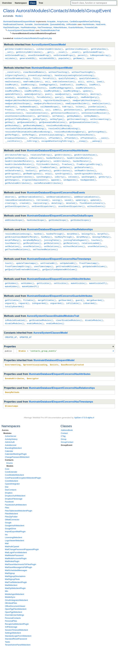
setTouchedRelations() (45, 242)
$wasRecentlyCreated (72, 355)
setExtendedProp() (15, 55)
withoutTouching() (59, 71)
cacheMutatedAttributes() (48, 177)
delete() (9, 95)
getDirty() (105, 171)
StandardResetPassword (16, 629)
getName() (78, 57)
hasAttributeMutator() (79, 153)
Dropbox (8, 483)
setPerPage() (29, 131)
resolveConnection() (37, 110)
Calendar (9, 441)
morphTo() (103, 227)
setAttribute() (61, 156)
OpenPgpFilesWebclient (15, 599)
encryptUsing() (13, 162)
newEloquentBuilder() (77, 101)
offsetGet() (55, 134)
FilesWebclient (11, 504)
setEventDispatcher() (44, 200)
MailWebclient (11, 575)
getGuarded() (66, 292)
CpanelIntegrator (12, 474)
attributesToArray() (16, 150)
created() (25, 197)
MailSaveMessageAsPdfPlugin (18, 557)
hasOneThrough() (55, 227)
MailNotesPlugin (12, 551)
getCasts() (45, 165)
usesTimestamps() (43, 258)
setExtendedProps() (64, 55)
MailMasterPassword (14, 545)
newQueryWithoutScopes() (86, 98)
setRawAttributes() (85, 165)
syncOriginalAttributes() (19, 171)
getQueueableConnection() (83, 119)
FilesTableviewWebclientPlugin (18, 501)
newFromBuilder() (32, 80)
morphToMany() (12, 233)
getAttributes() (63, 165)
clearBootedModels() (34, 71)
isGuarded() (89, 295)
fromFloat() (31, 162)
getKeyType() (40, 116)
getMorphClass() (32, 236)
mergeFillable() (47, 292)
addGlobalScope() (14, 213)
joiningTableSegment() (75, 233)
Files (7, 498)
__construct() (12, 71)
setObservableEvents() (58, 191)
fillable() (29, 292)
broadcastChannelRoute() (80, 131)
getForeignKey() (97, 128)
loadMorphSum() (52, 89)
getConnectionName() (96, 107)
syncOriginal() (63, 168)
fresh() (9, 107)
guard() (80, 292)
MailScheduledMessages (16, 560)
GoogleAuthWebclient (14, 516)
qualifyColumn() (68, 77)
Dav (6, 477)
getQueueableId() (26, 119)
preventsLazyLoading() (51, 131)
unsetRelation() (32, 239)
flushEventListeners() (92, 197)
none (4, 644)
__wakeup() (96, 137)
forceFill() (49, 77)
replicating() (41, 197)
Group (63, 429)
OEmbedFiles (11, 593)
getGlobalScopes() (81, 213)
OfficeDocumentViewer (15, 596)
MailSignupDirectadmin (15, 566)
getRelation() (71, 236)
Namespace (21, 3)
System (6, 641)
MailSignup (10, 563)
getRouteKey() (12, 122)
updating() (82, 194)
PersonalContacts (13, 608)
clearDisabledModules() (69, 311)
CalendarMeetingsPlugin (16, 444)
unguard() (10, 295)
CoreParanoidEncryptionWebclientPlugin (23, 468)
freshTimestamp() (88, 255)
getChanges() (12, 174)
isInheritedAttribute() (49, 49)
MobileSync (10, 587)
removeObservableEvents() (19, 194)
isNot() (57, 107)
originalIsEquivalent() (35, 174)
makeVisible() (78, 275)
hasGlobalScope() (36, 213)
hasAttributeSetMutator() (19, 159)
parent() (82, 55)
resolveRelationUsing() (18, 227)
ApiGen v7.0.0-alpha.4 (84, 408)
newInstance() (12, 80)
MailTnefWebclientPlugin (16, 572)
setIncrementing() (100, 116)
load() (100, 80)
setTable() (58, 113)
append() (56, 174)
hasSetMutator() (82, 156)
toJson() (80, 104)
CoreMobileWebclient (14, 465)
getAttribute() (63, 150)
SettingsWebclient (13, 623)
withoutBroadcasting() (17, 77)
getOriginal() (12, 168)
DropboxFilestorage (13, 489)
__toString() (31, 137)
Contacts (9, 450)
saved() (69, 194)
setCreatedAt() (48, 255)
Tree (41, 3)
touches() (96, 233)
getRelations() (52, 236)
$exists (54, 355)
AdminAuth (10, 432)
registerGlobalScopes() (57, 98)
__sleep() (82, 137)
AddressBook (67, 420)
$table (22, 341)
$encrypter (33, 369)
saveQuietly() (63, 92)
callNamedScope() (49, 104)
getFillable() (12, 292)
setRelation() (12, 239)
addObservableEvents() (86, 191)
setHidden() (27, 275)
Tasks (7, 632)
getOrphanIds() (99, 49)
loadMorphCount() (85, 86)
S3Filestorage (11, 617)
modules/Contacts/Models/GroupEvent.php (33, 38)
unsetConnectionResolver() (20, 113)
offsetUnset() (88, 134)
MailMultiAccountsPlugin (16, 548)
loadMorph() (11, 83)
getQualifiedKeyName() (17, 116)
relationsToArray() (41, 150)
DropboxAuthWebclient (15, 486)
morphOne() (73, 227)
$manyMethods (12, 382)
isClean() (73, 171)
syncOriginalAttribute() (88, 168)
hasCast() (31, 165)
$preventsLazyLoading (35, 355)
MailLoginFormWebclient (16, 543)
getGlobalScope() (58, 213)
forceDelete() (44, 95)
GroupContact (67, 432)
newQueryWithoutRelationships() (23, 98)
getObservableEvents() (31, 191)
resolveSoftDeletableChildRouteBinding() (28, 128)
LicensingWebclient (13, 528)
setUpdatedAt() (68, 255)
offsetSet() (71, 134)
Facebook (9, 492)
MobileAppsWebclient (14, 584)
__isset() (61, 51)
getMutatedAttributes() (18, 177)
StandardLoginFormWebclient (18, 626)
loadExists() (39, 86)
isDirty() (60, 171)
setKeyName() (91, 113)
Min (6, 581)
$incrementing (12, 355)
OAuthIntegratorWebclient (16, 590)
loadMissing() (28, 83)
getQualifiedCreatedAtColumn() (22, 261)
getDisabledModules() (41, 311)
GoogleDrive (10, 519)
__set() (9, 51)
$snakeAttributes (14, 369)
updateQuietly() (33, 92)
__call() (103, 134)
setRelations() (52, 239)
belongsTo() (88, 227)
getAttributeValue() (85, 150)
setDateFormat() (14, 165)
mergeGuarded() (95, 292)
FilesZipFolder (11, 507)
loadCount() (66, 83)
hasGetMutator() (55, 153)
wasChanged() (89, 171)
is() (47, 107)
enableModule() (35, 314)
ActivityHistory (11, 429)
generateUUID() (28, 57)
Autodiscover (10, 435)
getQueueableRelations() (53, 119)
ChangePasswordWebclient (17, 447)
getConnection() (73, 107)
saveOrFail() (80, 92)
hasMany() (46, 230)
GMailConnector (12, 510)
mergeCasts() (43, 156)
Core (7, 459)
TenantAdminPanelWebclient (17, 635)
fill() (36, 77)
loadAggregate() (48, 83)
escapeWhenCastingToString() (57, 137)
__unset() (75, 51)
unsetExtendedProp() (39, 55)
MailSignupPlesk (12, 569)
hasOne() (38, 227)
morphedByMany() (32, 233)
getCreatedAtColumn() (68, 258)
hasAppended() (88, 174)
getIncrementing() (77, 116)
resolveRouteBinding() (58, 122)
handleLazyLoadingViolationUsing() (74, 74)
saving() (57, 194)
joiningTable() (52, 233)
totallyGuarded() (14, 298)
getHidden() (11, 275)
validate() (11, 57)
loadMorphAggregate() (61, 86)
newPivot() (11, 104)
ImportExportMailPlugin (15, 522)
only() (48, 168)
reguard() (23, 295)
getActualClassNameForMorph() (21, 230)
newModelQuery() (90, 95)
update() (87, 89)
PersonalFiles (11, 611)
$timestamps (11, 396)
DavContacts (10, 480)
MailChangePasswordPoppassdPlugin (22, 539)
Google (8, 513)
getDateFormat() (83, 162)
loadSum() (10, 86)
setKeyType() (57, 116)
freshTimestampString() (18, 258)
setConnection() (14, 110)
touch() (9, 255)
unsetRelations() (97, 239)
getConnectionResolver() (65, 110)
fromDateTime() (48, 162)
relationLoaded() (91, 236)
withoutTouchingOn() (83, 71)
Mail (7, 533)
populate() (65, 57)
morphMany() (83, 230)
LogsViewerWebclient (14, 531)
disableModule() (94, 311)
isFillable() (73, 295)
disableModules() (14, 314)
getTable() (44, 113)
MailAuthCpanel (12, 537)
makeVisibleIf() (98, 275)
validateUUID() (47, 57)
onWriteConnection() (64, 80)
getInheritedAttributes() (19, 49)
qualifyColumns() (88, 77)
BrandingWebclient (13, 438)
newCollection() (101, 101)
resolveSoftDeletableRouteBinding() (25, 125)
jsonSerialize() (97, 104)
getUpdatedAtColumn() (94, 258)
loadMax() (81, 83)
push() (48, 92)
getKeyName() (74, 113)
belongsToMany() (101, 230)
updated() (95, 194)
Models (9, 456)
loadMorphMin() (32, 89)
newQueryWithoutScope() (18, 101)
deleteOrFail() (25, 95)
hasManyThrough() (64, 230)
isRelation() (36, 153)
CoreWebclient (11, 471)
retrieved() (43, 194)
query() (59, 95)
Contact (64, 423)
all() (81, 80)
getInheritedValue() (76, 49)
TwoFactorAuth (11, 638)
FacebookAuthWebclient (16, 495)
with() (90, 80)
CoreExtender (11, 462)
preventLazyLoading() (40, 74)
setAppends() (70, 174)
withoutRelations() (74, 239)
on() (47, 80)
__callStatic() (13, 137)
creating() (11, 197)
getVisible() (44, 275)
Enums (9, 453)
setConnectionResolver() (95, 110)
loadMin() (94, 83)
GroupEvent (66, 435)
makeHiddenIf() (30, 278)
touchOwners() (12, 236)
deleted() (71, 197)
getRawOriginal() (32, 168)
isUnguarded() (39, 295)
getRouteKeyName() (33, 122)
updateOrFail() (13, 92)
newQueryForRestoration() (48, 101)
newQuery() (72, 95)
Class (32, 3)
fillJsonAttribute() (47, 159)
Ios (6, 525)
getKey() (9, 119)
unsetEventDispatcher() (71, 200)
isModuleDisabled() (15, 311)
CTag (63, 426)
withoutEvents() (96, 200)
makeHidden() (12, 278)
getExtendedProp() (93, 51)
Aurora (5, 420)
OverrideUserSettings (14, 605)
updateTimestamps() (26, 255)
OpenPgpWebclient (13, 602)
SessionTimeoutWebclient (16, 620)
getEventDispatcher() (17, 200)
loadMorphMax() (13, 89)
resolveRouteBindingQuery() (70, 128)
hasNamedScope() (29, 104)
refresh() (21, 107)
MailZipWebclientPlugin (15, 578)
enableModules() (55, 314)
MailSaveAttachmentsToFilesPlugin (20, 554)
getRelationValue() (15, 153)
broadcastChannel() (15, 134)
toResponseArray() (100, 55)
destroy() (95, 92)
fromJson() (68, 159)
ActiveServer (10, 426)
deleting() (57, 197)
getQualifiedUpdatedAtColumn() (59, 261)
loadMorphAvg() (71, 89)
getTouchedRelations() (17, 242)
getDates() (66, 162)
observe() (10, 191)
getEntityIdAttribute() (29, 51)
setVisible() (61, 275)
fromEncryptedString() (89, 159)
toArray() (67, 104)
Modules (7, 423)
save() (90, 57)
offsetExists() (37, 134)
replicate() (36, 107)
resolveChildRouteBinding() (64, 125)
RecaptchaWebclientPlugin (17, 614)
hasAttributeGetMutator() (19, 156)
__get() (49, 51)
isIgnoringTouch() (15, 74)
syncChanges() (44, 171)
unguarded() (56, 295)
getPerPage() (12, 131)
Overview (7, 3)
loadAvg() (23, 86)
